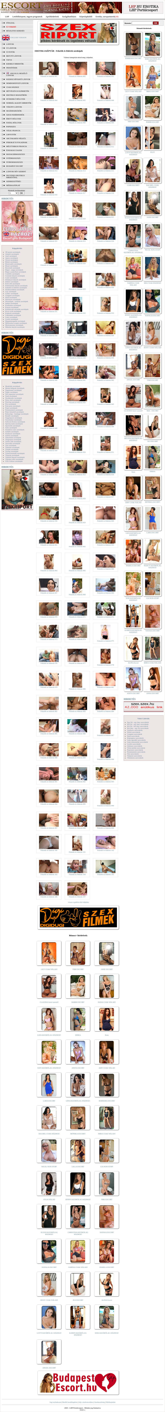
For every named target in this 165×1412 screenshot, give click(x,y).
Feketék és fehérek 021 (105, 217)
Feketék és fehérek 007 (49, 124)
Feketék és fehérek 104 (77, 874)
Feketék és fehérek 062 (77, 547)
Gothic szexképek (11, 293)
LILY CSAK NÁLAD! (49, 969)
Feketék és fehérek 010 (49, 148)
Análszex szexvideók (134, 730)
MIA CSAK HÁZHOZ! (152, 283)
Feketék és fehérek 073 (49, 639)
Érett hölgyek (13, 119)
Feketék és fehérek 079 (49, 687)
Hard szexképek (11, 297)
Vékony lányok (14, 107)
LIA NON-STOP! (106, 1167)
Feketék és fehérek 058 (49, 521)
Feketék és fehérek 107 (77, 897)
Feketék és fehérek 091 (49, 782)
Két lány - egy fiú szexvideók (138, 728)
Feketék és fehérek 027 (105, 263)
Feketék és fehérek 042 (105, 380)
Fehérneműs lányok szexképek (16, 286)
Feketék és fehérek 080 (77, 689)
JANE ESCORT (107, 969)
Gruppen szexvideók (134, 734)
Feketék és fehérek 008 (77, 123)
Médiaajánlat (110, 1402)
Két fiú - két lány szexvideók (137, 726)
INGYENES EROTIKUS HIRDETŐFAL (15, 176)
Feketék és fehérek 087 (105, 735)
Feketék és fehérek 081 (105, 687)
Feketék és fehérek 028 (49, 289)
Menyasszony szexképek (14, 325)
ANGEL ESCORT (49, 1368)
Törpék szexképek (11, 449)
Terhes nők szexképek (13, 441)
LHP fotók (11, 134)
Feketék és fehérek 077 (77, 663)
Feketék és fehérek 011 (77, 147)
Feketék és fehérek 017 (77, 193)
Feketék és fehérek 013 (49, 171)
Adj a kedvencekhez (86, 1402)
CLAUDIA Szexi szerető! (49, 1002)
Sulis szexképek (11, 428)
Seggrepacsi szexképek (13, 418)
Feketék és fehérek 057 (105, 497)
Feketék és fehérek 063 (105, 545)
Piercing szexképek (12, 402)
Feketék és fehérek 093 (105, 782)
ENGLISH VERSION (18, 37)
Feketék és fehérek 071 (77, 617)
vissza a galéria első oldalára (78, 902)
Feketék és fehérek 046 (49, 428)
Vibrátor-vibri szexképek (14, 459)
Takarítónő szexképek (13, 437)
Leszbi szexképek (11, 319)
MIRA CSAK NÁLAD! (106, 1134)
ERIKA (78, 1035)
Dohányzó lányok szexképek (15, 280)
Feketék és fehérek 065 (77, 571)
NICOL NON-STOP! (49, 1167)
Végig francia (13, 131)
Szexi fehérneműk (15, 115)
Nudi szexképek (11, 396)
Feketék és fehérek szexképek (16, 288)
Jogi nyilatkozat (55, 1402)
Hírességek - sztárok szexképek (16, 301)
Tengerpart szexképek (13, 439)
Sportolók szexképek (12, 426)
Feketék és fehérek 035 (77, 335)
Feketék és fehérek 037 (49, 358)
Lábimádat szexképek (13, 315)
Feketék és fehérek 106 (49, 897)
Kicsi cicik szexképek (13, 311)
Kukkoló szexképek (12, 313)
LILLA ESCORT (78, 1167)
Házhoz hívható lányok (18, 79)
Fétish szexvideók (133, 732)
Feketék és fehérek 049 (49, 450)
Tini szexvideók (133, 754)
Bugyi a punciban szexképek (15, 272)
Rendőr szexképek (12, 416)
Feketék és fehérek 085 (49, 734)
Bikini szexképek (11, 262)
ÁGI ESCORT (78, 1300)
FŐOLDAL (10, 23)
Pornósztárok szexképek (14, 410)
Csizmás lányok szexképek (15, 276)
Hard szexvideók (133, 736)
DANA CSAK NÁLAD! (107, 1002)
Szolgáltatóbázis (69, 16)
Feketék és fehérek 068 (77, 595)
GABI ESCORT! (133, 185)
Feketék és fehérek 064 (49, 571)
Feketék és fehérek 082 (49, 711)
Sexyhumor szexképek (13, 420)
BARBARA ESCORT (107, 1101)
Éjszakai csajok (14, 150)
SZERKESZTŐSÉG (13, 181)
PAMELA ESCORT (107, 1267)
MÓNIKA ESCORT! (78, 1134)
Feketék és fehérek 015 (105, 171)
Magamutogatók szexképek (15, 321)
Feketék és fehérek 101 (77, 852)
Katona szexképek (11, 307)
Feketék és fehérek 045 (105, 404)
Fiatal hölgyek (14, 123)
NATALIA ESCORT (49, 1267)
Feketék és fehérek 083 (77, 711)
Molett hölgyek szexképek (14, 388)
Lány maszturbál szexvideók (137, 742)
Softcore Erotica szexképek (15, 422)
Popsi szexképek (11, 408)
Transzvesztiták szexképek (15, 453)
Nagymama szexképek (13, 390)
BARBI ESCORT (78, 1002)
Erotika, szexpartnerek (105, 16)
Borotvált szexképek (12, 268)
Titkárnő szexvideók (134, 756)
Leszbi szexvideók (134, 744)
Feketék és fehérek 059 (77, 522)
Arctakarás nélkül (16, 138)
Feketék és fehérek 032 (77, 313)
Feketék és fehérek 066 (105, 569)
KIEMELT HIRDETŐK (15, 64)
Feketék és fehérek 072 (105, 617)
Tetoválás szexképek (12, 443)
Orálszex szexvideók (134, 746)
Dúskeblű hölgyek (15, 99)
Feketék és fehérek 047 (77, 426)
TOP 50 (9, 60)
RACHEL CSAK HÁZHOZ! (49, 1134)
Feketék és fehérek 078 (105, 665)
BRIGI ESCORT (152, 91)
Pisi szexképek (10, 404)
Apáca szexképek (11, 258)
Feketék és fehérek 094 (49, 804)
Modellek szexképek (12, 386)
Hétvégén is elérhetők (17, 91)
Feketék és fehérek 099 (105, 828)
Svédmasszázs (13, 158)
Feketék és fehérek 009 (105, 123)
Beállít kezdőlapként (69, 1402)
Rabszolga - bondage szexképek (16, 414)
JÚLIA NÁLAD (49, 1199)
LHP (7, 16)
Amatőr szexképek (12, 254)
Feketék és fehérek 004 (49, 100)
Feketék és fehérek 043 (49, 404)
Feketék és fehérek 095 (77, 804)
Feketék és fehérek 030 (105, 287)
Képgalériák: (17, 248)
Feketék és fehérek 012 (105, 147)
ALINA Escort (106, 1300)
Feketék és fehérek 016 (49, 195)
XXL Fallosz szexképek (14, 461)
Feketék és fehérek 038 (77, 358)
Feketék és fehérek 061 (49, 545)
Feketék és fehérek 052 (49, 474)
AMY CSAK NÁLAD (107, 1068)
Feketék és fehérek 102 (105, 850)
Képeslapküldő (86, 16)
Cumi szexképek (11, 278)
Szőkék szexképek (12, 432)
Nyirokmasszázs (14, 162)
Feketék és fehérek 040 (49, 380)
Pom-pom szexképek (12, 406)
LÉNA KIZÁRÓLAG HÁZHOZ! (78, 1101)
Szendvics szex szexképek (14, 430)
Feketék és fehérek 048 (105, 426)
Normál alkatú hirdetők (18, 103)
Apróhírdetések (52, 16)
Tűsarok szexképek (12, 455)
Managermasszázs (15, 154)
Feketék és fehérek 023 (77, 241)
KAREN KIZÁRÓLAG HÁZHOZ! (78, 1334)
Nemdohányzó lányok (17, 83)
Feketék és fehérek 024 (105, 241)
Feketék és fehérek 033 (105, 313)
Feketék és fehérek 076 (49, 663)
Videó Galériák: (143, 718)
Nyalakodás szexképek (13, 398)
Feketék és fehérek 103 (49, 874)
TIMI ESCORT (77, 969)
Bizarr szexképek (11, 266)
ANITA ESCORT (78, 1068)
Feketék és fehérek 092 (77, 782)
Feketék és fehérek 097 (49, 828)
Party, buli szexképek (13, 400)
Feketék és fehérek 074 (77, 639)
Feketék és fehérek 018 (105, 193)
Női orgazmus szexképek (14, 394)
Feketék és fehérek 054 (105, 474)
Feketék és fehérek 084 (105, 711)
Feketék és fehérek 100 (49, 850)
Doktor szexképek (11, 282)
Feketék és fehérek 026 (77, 263)
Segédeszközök (14, 111)
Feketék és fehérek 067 (49, 593)
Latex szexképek (11, 317)
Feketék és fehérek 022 (49, 241)
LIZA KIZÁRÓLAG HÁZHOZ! (49, 1035)
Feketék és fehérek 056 (77, 498)
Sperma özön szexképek (14, 424)
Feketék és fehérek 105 (105, 874)
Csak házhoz (12, 87)
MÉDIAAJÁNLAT (13, 185)
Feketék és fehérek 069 (105, 593)
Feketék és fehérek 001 (49, 76)
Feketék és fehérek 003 (105, 76)
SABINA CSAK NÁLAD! (78, 1267)
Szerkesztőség (99, 1402)
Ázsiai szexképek (11, 260)
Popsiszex (11, 127)
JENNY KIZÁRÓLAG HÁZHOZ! (78, 1199)
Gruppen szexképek (12, 295)
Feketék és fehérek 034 (49, 335)
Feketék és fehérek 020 (77, 219)
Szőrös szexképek (11, 436)
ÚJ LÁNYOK (11, 48)
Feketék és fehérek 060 (105, 521)
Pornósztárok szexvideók (136, 752)
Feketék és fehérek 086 (77, 734)
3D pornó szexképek (12, 252)
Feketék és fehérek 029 (77, 289)
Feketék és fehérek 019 (49, 217)
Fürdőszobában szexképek (14, 290)
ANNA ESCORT (152, 693)
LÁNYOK (10, 44)
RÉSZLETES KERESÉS (15, 31)
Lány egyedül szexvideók (136, 740)
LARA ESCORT (49, 1101)
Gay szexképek (10, 291)
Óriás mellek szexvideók (136, 748)
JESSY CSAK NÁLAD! (49, 1300)
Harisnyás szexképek (13, 299)
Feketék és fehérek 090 (105, 759)
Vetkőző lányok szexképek (15, 457)
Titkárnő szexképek (12, 447)
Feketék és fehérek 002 (77, 76)
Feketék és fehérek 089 (77, 758)
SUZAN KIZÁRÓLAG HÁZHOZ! (49, 1233)
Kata (107, 1035)
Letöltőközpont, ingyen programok (27, 16)
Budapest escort (14, 166)
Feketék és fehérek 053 (77, 474)
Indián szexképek (11, 303)
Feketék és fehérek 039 (105, 358)
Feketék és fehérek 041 (77, 380)
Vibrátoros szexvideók (135, 758)
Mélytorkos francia (16, 146)
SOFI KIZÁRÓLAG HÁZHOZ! (49, 1068)
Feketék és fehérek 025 (49, 265)
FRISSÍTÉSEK (11, 68)
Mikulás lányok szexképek (15, 327)
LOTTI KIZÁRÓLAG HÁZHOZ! (49, 1333)
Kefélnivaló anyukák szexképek (16, 309)
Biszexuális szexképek (13, 264)
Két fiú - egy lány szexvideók (138, 724)
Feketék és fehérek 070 (49, 617)
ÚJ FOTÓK (10, 52)
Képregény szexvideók (135, 738)
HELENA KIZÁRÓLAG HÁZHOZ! (133, 439)
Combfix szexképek (12, 274)
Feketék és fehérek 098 (77, 828)
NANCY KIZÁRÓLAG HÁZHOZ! (152, 567)
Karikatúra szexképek (13, 305)
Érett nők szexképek (12, 284)
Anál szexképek (11, 256)
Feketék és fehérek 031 (49, 311)
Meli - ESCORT (152, 411)
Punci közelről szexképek (14, 412)
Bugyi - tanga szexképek (14, 270)
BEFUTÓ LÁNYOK (13, 56)
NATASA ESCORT (107, 1232)
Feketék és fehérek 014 (77, 171)
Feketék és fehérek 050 (77, 452)
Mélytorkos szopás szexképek (16, 323)
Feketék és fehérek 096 (105, 806)
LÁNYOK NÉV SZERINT (16, 171)
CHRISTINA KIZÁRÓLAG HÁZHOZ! (78, 1233)
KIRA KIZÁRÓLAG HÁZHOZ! (107, 1333)
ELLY (152, 152)
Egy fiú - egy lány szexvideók (138, 722)
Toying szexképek (11, 451)
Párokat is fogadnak (16, 142)
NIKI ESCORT (106, 1199)
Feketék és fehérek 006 (105, 100)
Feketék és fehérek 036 (105, 335)
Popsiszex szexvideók (135, 750)
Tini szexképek (10, 445)
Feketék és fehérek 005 (77, 100)
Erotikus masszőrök (16, 95)
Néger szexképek (11, 392)
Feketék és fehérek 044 (77, 402)
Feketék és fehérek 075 (105, 641)
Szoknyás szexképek (12, 434)
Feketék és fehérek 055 (49, 497)
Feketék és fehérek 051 (105, 452)
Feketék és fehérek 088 (49, 758)
